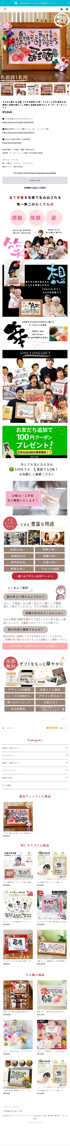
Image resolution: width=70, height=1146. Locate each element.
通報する (64, 719)
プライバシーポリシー (12, 1107)
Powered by (35, 1122)
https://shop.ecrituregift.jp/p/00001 (18, 122)
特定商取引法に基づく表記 (13, 1111)
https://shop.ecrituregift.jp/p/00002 (18, 132)
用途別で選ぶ (7, 778)
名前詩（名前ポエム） (11, 748)
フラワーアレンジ (9, 770)
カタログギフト (8, 756)
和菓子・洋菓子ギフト (11, 763)
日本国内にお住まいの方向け (35, 188)
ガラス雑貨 (6, 785)
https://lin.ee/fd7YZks (11, 143)
